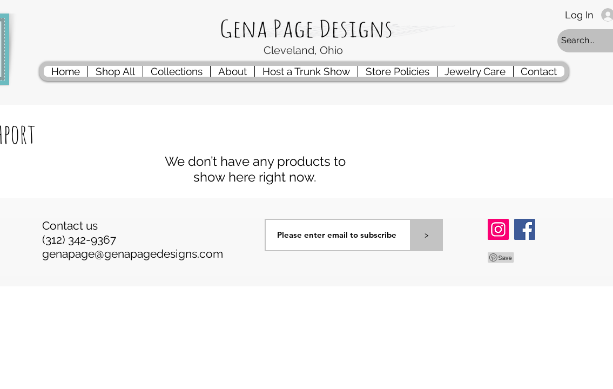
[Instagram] (498, 229)
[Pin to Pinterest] (501, 257)
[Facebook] (524, 229)
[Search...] (586, 40)
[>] (426, 235)
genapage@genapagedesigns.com (132, 253)
